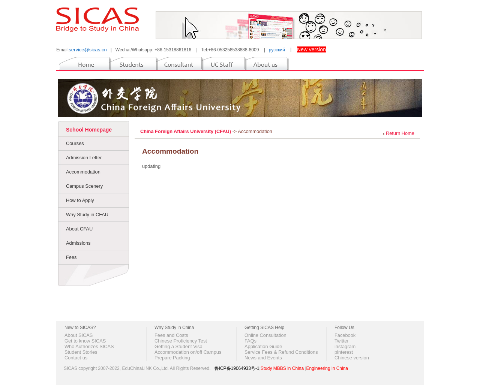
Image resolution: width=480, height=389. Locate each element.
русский (277, 49)
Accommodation (83, 172)
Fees (71, 257)
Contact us (75, 358)
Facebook (345, 335)
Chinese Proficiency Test (180, 341)
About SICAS (78, 335)
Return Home (400, 133)
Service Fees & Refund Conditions (281, 352)
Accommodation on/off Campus (187, 352)
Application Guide (263, 346)
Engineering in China (327, 368)
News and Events (263, 358)
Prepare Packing (172, 358)
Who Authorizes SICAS (89, 346)
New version (311, 49)
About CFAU (79, 229)
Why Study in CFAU (87, 214)
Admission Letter (84, 157)
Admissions (78, 243)
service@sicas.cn (87, 49)
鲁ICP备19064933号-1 (237, 368)
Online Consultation (265, 335)
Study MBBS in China (282, 368)
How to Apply (80, 200)
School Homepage (89, 130)
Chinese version (351, 358)
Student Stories (81, 352)
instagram (345, 346)
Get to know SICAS (85, 341)
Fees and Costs (171, 335)
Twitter (341, 341)
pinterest (343, 352)
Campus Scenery (84, 186)
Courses (75, 143)
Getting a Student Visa (178, 346)
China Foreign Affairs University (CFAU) (186, 131)
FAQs (250, 341)
